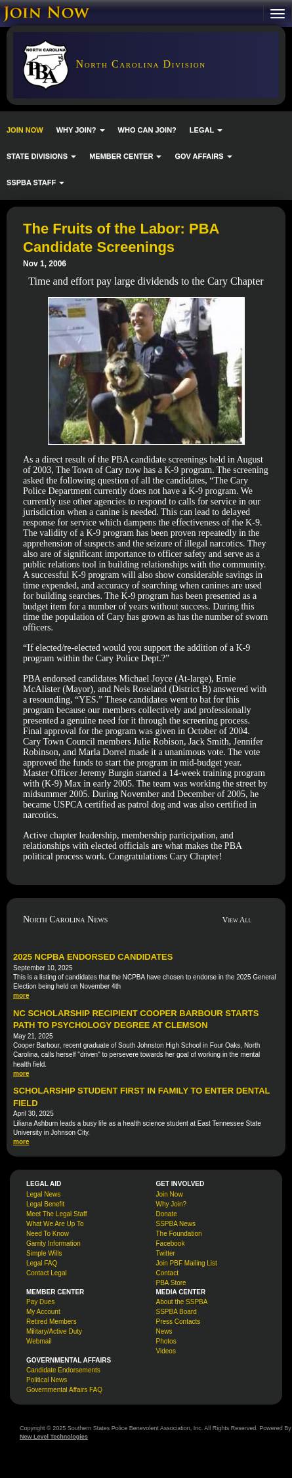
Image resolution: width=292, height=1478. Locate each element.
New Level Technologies (54, 1436)
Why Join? (171, 1204)
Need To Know (47, 1233)
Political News (46, 1380)
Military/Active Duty (54, 1331)
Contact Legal (46, 1273)
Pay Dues (40, 1301)
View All (237, 919)
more (21, 995)
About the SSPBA (182, 1301)
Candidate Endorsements (63, 1370)
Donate (166, 1214)
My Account (43, 1311)
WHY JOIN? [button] (80, 130)
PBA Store (171, 1282)
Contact (167, 1273)
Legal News (43, 1194)
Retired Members (51, 1321)
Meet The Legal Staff (56, 1214)
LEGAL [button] (206, 130)
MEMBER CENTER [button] (125, 156)
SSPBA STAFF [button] (35, 182)
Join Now (169, 1194)
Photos (166, 1341)
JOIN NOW (25, 130)
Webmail (39, 1341)
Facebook (170, 1243)
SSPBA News (176, 1223)
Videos (166, 1351)
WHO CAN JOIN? (147, 130)
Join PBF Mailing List (186, 1263)
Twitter (165, 1253)
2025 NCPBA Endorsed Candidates (93, 957)
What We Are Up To (54, 1223)
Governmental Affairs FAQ (64, 1389)
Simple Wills (44, 1253)
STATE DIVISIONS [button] (41, 156)
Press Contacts (178, 1321)
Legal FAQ (41, 1263)
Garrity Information (53, 1243)
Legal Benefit (45, 1204)
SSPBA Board (176, 1311)
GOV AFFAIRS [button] (203, 156)
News (164, 1331)
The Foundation (179, 1233)
